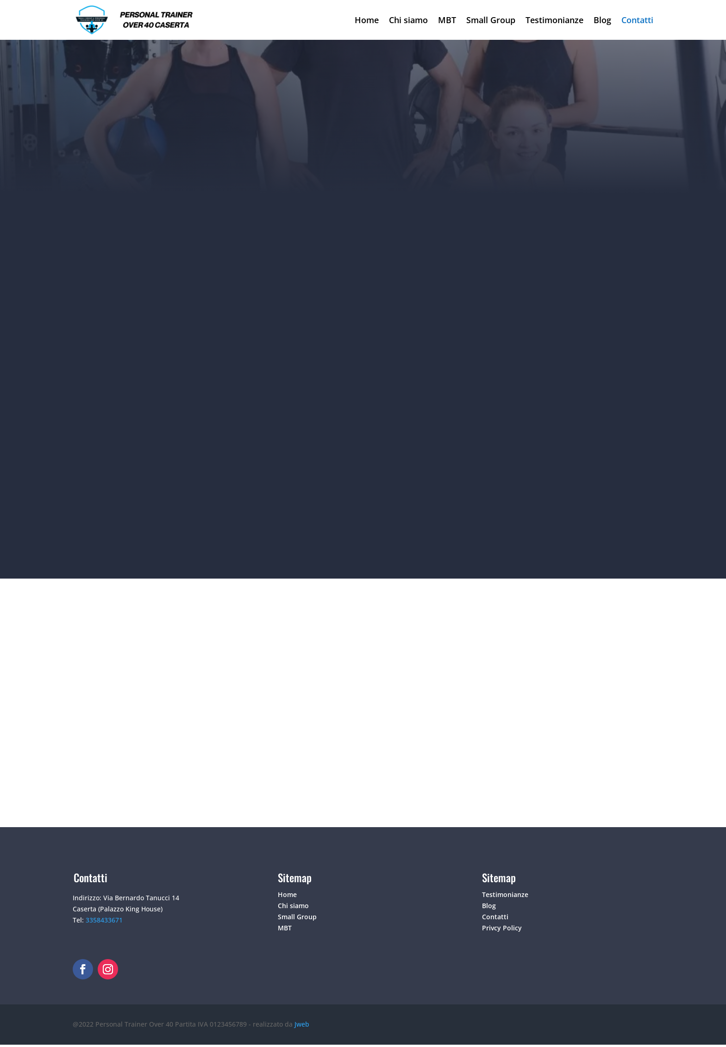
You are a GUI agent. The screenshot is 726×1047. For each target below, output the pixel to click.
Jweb (301, 1024)
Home (367, 19)
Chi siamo (408, 19)
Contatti (637, 19)
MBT (447, 19)
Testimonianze (554, 19)
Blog (602, 19)
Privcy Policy (502, 927)
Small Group (490, 19)
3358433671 (104, 920)
